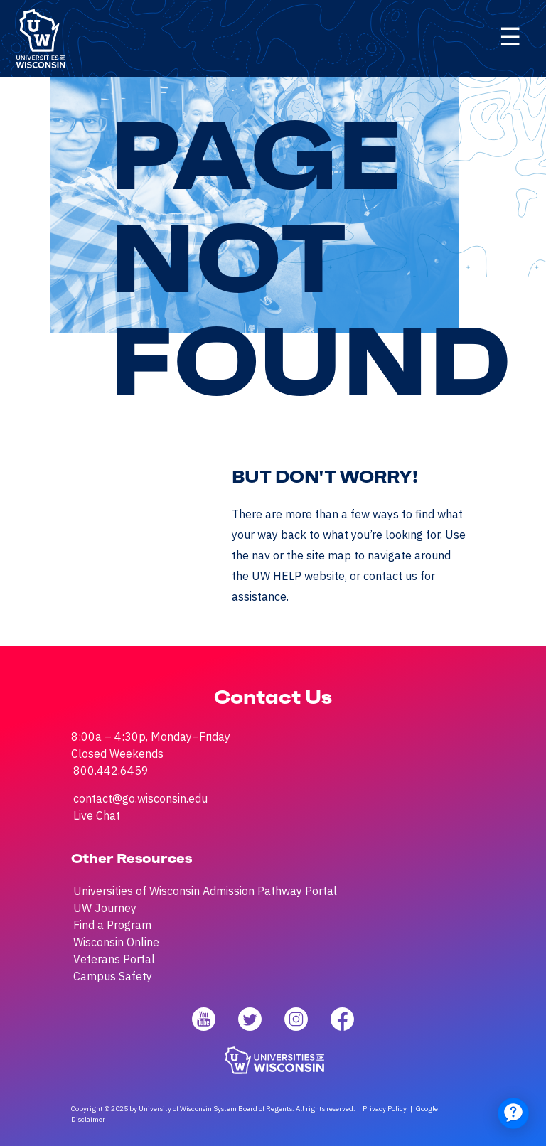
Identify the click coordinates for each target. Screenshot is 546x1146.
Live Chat (96, 815)
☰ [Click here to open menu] (510, 36)
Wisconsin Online (116, 942)
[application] (513, 1113)
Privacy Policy (385, 1108)
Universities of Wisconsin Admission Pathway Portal (205, 891)
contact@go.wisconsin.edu (140, 798)
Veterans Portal (114, 959)
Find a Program (112, 925)
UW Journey (104, 908)
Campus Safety (112, 976)
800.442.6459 (111, 771)
